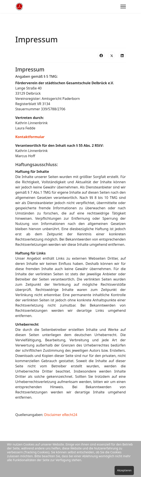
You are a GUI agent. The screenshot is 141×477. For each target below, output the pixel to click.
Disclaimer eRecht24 (60, 414)
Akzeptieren (124, 470)
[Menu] (123, 6)
